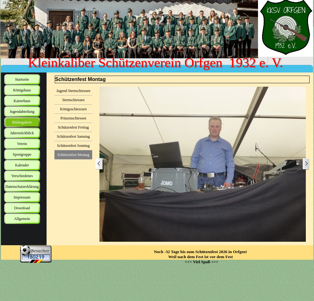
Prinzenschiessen (73, 118)
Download (22, 208)
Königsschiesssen (73, 109)
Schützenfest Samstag (73, 136)
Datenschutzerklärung (22, 186)
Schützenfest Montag (73, 155)
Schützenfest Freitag (73, 127)
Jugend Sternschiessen (73, 91)
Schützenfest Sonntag (73, 145)
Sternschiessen (73, 100)
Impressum (22, 197)
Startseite (22, 79)
